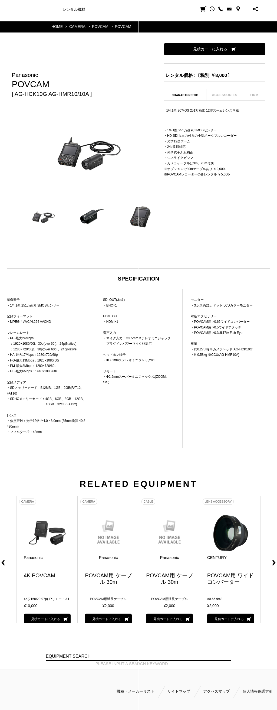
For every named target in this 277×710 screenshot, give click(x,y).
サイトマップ (178, 689)
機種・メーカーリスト (135, 689)
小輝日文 (22, 9)
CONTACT (229, 9)
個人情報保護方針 (258, 689)
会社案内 (166, 9)
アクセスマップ (216, 689)
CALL (220, 9)
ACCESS (238, 9)
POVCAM (100, 26)
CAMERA (77, 26)
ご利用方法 (145, 9)
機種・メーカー (45, 9)
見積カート (203, 9)
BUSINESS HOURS (246, 9)
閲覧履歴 (212, 9)
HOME (57, 26)
